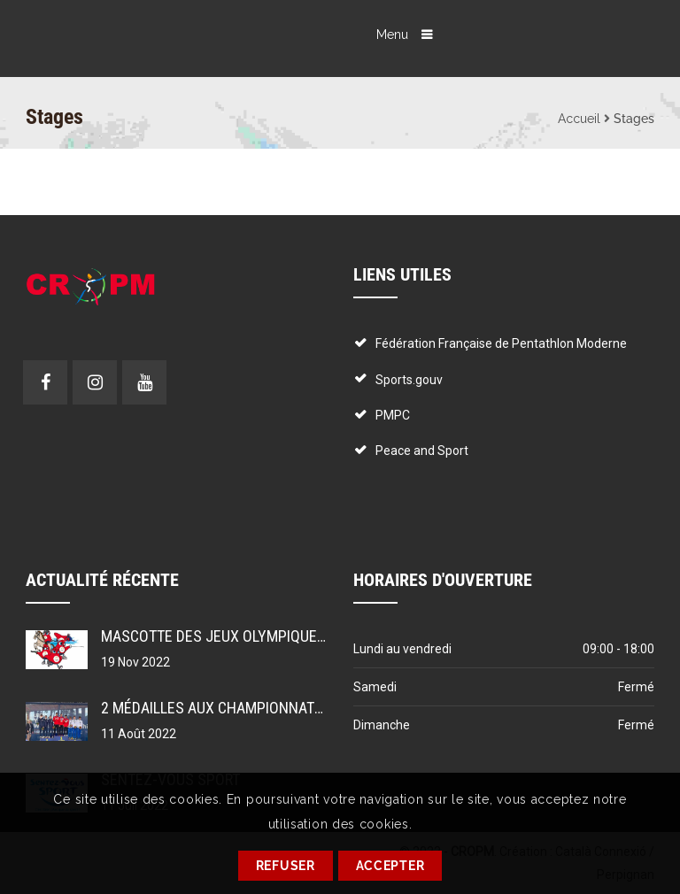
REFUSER (285, 866)
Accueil (579, 119)
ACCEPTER (390, 866)
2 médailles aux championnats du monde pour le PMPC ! (301, 707)
